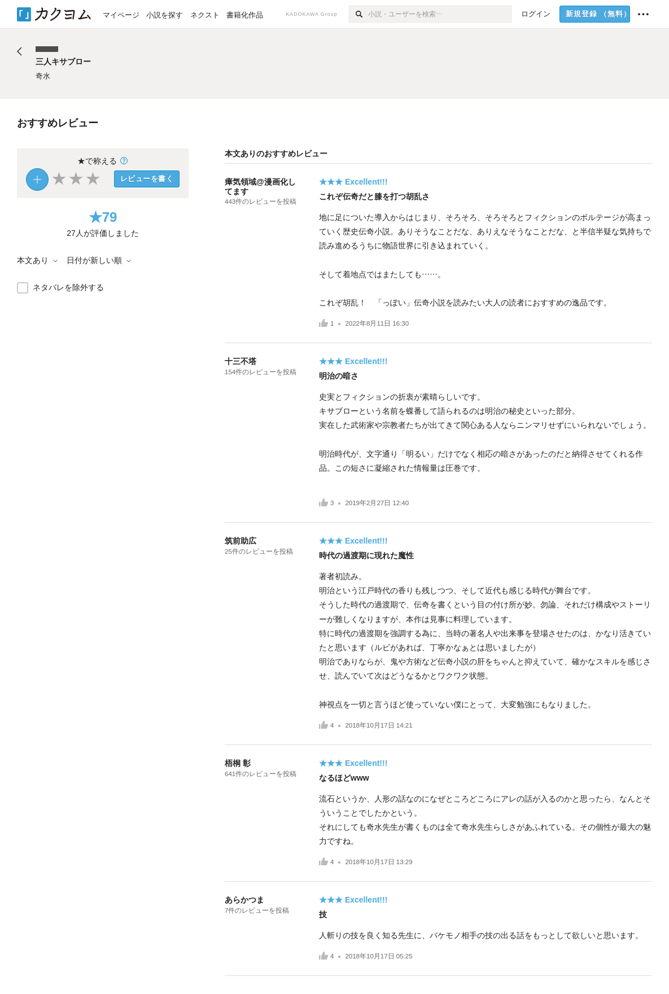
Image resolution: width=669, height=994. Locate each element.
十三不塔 (240, 361)
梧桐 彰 (238, 763)
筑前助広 (240, 540)
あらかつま (244, 899)
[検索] (358, 14)
